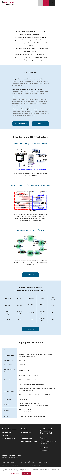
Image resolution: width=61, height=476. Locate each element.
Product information (9, 429)
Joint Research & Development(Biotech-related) (46, 431)
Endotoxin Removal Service (29, 441)
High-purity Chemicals (8, 438)
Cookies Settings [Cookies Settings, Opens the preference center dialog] (15, 473)
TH (40, 3)
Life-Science (5, 435)
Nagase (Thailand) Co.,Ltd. (48, 441)
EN (46, 3)
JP (52, 3)
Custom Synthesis (26, 438)
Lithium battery (7, 432)
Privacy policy (44, 450)
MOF (22, 435)
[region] (30, 471)
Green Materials (26, 432)
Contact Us (44, 447)
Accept (26, 473)
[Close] (58, 469)
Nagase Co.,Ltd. (45, 443)
